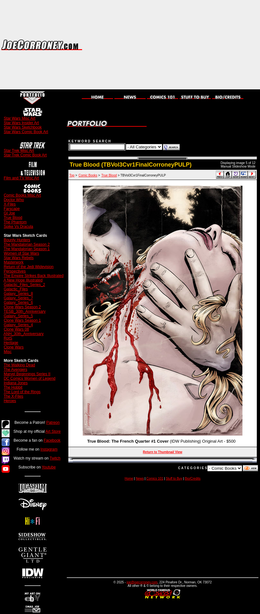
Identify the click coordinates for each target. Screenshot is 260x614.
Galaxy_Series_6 (18, 302)
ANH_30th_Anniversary (23, 334)
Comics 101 (154, 478)
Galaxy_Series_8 (18, 293)
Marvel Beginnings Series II (27, 374)
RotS (8, 338)
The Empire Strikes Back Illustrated (33, 275)
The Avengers (15, 369)
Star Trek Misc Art (19, 150)
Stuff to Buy (174, 478)
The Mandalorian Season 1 (27, 249)
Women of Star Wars (21, 253)
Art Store (53, 431)
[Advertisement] (196, 44)
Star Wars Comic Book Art (26, 132)
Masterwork (14, 262)
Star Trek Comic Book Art (25, 155)
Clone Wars (14, 347)
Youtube (49, 467)
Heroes (10, 401)
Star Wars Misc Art (19, 118)
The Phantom (15, 222)
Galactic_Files (16, 289)
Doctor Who (14, 200)
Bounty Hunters (17, 240)
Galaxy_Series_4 (18, 325)
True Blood (13, 217)
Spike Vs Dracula (18, 226)
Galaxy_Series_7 (18, 298)
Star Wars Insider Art (21, 123)
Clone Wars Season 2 (22, 307)
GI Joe (9, 213)
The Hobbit (13, 387)
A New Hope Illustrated (23, 280)
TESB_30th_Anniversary (24, 311)
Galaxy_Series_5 (18, 316)
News (140, 478)
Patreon (53, 422)
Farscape (12, 208)
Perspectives (15, 271)
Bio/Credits (193, 478)
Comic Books (88, 175)
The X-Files (13, 396)
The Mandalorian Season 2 (27, 244)
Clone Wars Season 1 (22, 320)
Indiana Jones (16, 383)
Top (71, 175)
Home (129, 478)
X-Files (10, 204)
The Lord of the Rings (22, 392)
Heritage (11, 343)
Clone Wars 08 (16, 329)
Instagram (49, 449)
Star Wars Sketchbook (23, 127)
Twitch (55, 458)
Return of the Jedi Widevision (29, 267)
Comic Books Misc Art (22, 195)
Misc (8, 351)
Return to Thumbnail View (162, 452)
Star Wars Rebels (19, 258)
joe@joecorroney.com (141, 582)
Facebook (52, 440)
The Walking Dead (19, 365)
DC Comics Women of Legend (30, 378)
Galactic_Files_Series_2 (24, 284)
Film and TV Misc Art (21, 178)
